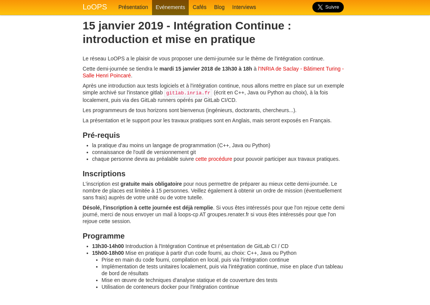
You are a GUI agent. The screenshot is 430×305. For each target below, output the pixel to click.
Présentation (133, 7)
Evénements (170, 7)
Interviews (244, 7)
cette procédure (214, 159)
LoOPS (95, 7)
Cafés (199, 7)
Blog (219, 7)
